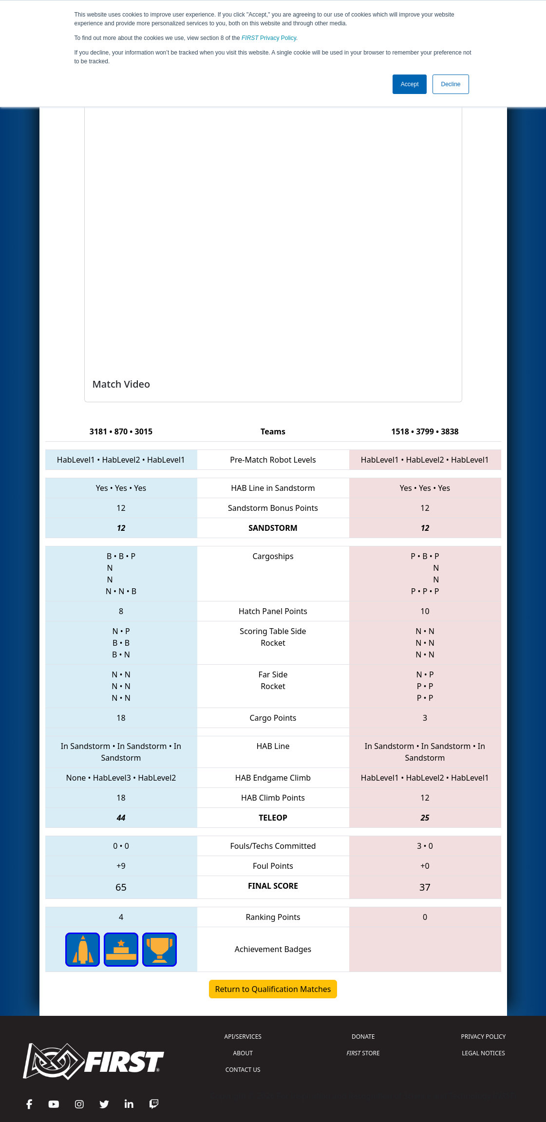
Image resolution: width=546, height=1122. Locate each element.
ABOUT (243, 1053)
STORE (363, 1053)
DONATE (363, 1036)
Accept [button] (410, 84)
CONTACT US (243, 1070)
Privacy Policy (269, 38)
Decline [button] (450, 84)
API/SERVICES (243, 1036)
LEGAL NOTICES (483, 1053)
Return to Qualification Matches (273, 989)
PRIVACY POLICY (483, 1036)
